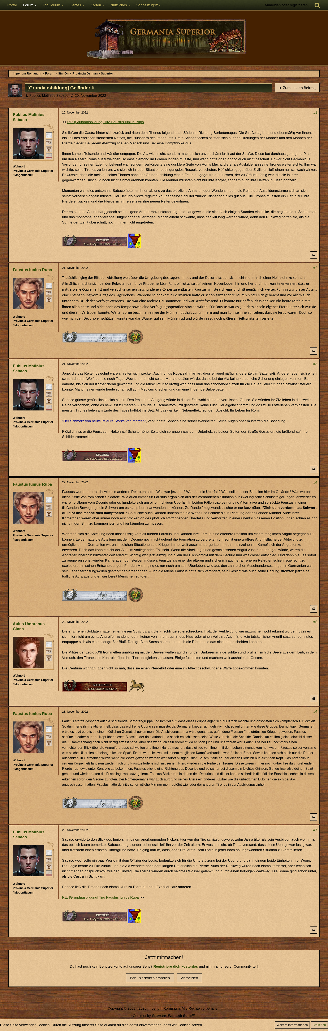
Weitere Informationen (292, 1025)
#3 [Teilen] (315, 364)
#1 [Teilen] (315, 113)
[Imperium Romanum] (164, 40)
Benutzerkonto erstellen (150, 977)
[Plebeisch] (49, 142)
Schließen (319, 1025)
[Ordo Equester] (49, 156)
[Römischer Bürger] (49, 135)
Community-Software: (164, 1016)
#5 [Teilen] (315, 622)
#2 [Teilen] (315, 268)
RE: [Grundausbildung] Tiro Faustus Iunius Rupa (105, 122)
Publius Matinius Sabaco (48, 96)
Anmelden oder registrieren (286, 5)
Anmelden (189, 977)
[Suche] (317, 5)
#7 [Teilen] (315, 830)
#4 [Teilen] (315, 482)
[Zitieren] (313, 255)
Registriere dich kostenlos (176, 966)
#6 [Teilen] (315, 712)
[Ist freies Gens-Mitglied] (49, 149)
